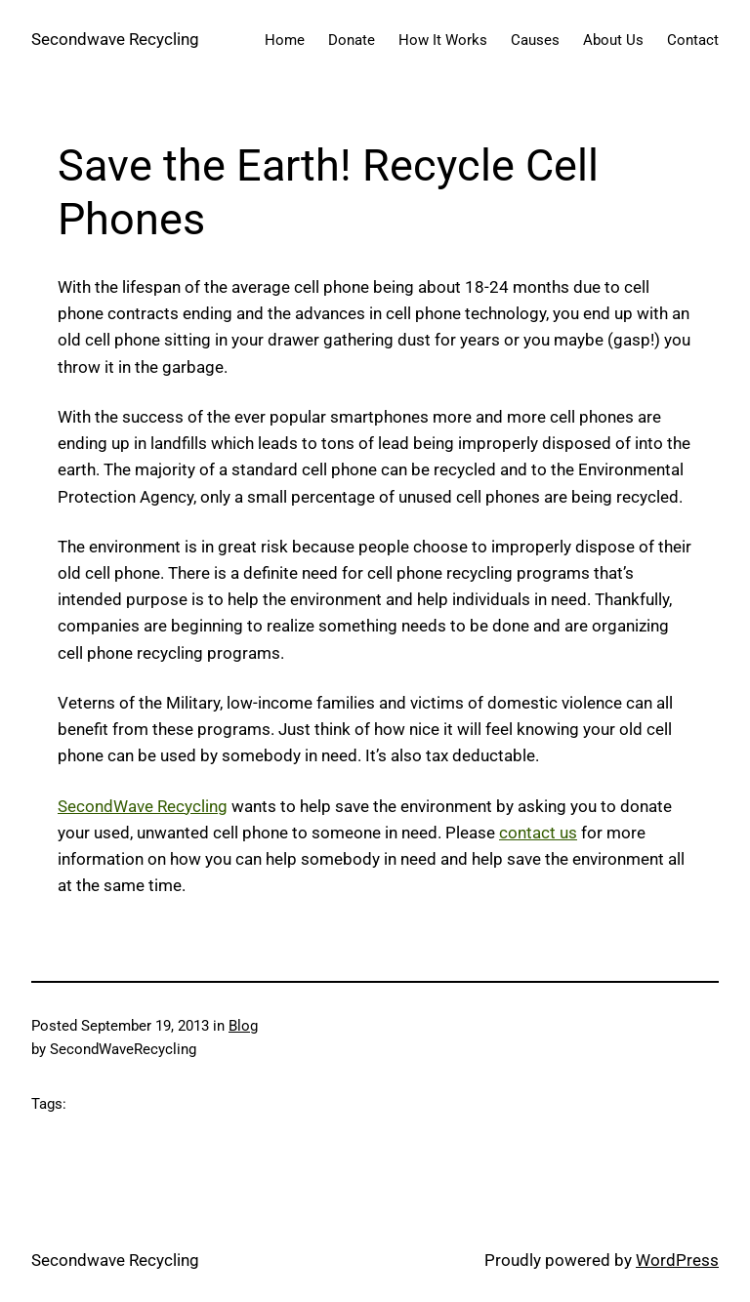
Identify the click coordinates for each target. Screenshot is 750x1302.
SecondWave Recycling (143, 806)
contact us (538, 832)
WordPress (677, 1260)
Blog (243, 1026)
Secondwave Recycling (115, 39)
